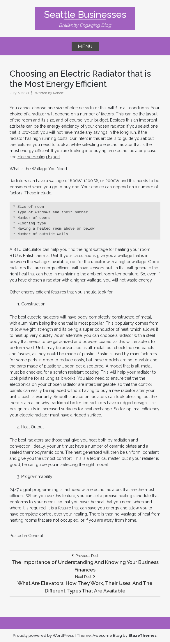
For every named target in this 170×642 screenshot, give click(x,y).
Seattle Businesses (85, 14)
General (35, 535)
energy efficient (35, 292)
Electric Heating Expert (38, 156)
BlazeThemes (142, 635)
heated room (49, 229)
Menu (85, 46)
